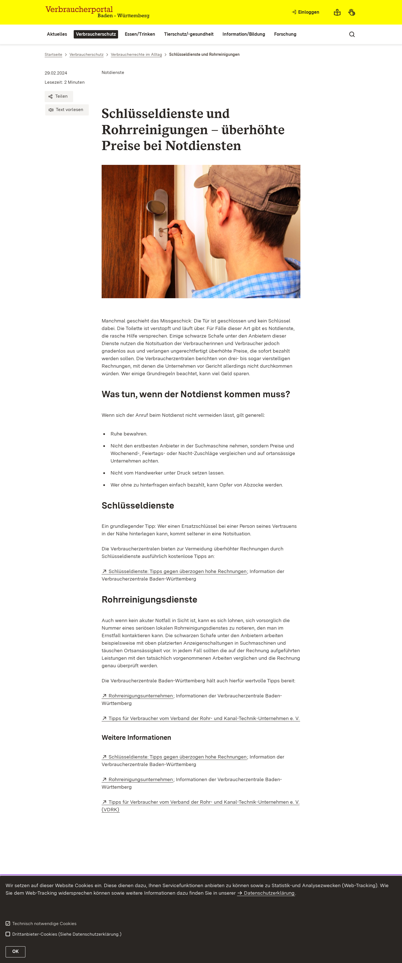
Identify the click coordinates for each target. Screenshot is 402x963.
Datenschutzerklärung (269, 893)
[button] (59, 96)
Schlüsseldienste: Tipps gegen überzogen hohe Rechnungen (178, 571)
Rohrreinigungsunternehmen (141, 696)
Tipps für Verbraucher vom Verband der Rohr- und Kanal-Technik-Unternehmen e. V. (204, 718)
